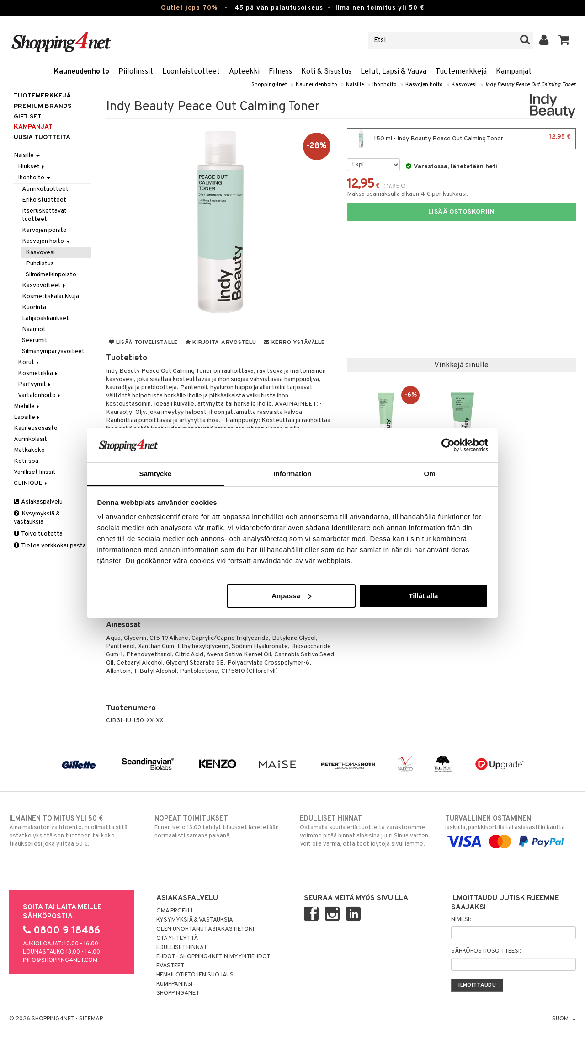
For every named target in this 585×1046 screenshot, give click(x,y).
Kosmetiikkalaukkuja (50, 296)
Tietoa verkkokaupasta (50, 546)
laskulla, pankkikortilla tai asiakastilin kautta (510, 830)
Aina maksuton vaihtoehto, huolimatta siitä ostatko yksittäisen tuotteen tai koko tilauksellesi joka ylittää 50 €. (74, 831)
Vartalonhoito (40, 395)
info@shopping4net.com (60, 960)
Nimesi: (461, 919)
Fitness (280, 71)
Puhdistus (40, 264)
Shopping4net (269, 84)
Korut (29, 362)
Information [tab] (292, 473)
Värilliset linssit (35, 472)
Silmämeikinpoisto (51, 275)
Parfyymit (35, 384)
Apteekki (244, 71)
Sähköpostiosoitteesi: (486, 951)
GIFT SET (28, 117)
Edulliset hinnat (181, 947)
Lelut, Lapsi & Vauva (393, 71)
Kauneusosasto (36, 428)
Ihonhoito (384, 84)
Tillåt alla (423, 596)
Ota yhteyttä (177, 938)
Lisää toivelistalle (143, 342)
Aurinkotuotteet (45, 189)
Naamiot (34, 329)
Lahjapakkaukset (45, 318)
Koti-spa (26, 461)
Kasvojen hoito (424, 84)
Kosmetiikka (38, 373)
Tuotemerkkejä (461, 71)
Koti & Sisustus (326, 71)
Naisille (355, 84)
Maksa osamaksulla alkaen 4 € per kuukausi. (407, 194)
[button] (564, 40)
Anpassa (291, 596)
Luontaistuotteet (191, 71)
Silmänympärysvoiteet (53, 351)
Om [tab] (429, 473)
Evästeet (170, 966)
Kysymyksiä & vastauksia (37, 518)
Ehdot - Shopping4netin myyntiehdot (213, 956)
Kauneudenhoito (81, 71)
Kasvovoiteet (44, 286)
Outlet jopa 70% (189, 8)
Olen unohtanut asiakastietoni (205, 929)
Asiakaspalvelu (38, 502)
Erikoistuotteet (44, 200)
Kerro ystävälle (294, 342)
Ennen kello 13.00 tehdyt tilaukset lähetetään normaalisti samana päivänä (219, 827)
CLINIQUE (31, 483)
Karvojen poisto (44, 230)
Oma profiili (174, 911)
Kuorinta (34, 307)
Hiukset (32, 167)
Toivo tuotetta (38, 534)
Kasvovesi (464, 84)
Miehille (27, 406)
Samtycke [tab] (155, 473)
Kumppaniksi (174, 984)
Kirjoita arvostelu (221, 342)
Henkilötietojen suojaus (195, 975)
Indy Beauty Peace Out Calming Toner (530, 84)
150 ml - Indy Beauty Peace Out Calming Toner (461, 138)
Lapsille (27, 417)
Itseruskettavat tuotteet (44, 215)
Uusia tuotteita (42, 137)
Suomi (564, 1019)
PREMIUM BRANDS (42, 106)
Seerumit (35, 340)
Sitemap (91, 1019)
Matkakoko (29, 450)
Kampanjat (514, 71)
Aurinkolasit (30, 439)
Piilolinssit (135, 71)
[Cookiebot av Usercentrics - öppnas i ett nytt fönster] (448, 445)
